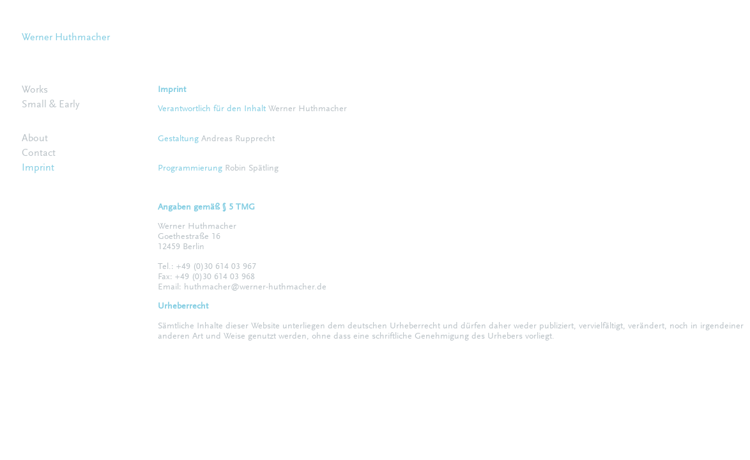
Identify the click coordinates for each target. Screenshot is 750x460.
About (35, 139)
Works (35, 90)
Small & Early (50, 105)
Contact (39, 153)
